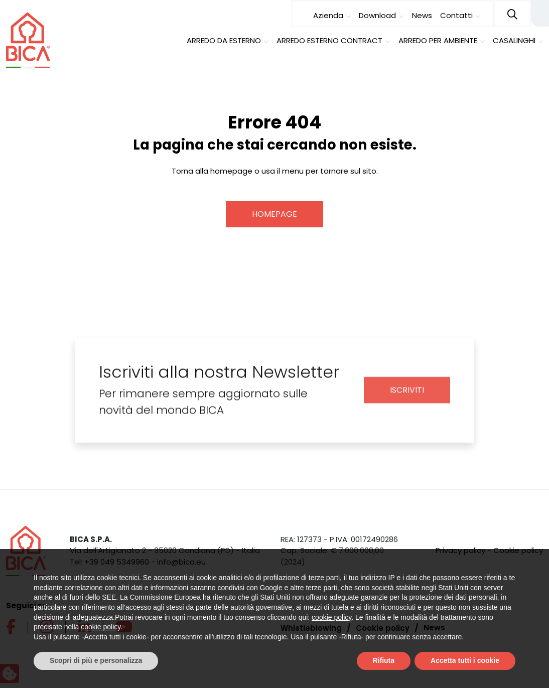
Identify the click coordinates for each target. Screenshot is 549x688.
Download (377, 15)
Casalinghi (514, 40)
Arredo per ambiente (437, 40)
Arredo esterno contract (329, 40)
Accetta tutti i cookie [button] (465, 660)
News (422, 15)
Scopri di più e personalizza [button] (96, 660)
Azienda (328, 15)
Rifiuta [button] (384, 660)
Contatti (456, 15)
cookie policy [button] (331, 617)
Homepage (274, 213)
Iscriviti (407, 397)
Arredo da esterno (224, 40)
